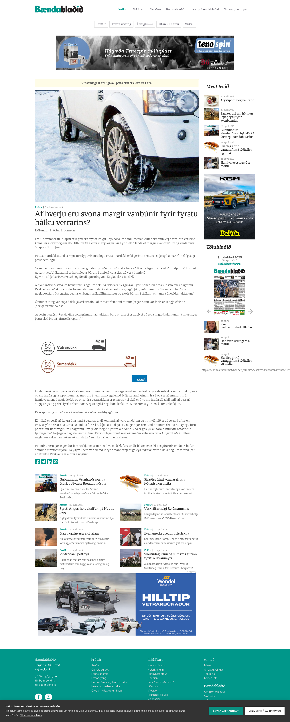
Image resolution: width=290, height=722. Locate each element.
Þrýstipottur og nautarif (237, 100)
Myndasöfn (210, 678)
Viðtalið (152, 690)
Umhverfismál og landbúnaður (109, 682)
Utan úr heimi (169, 24)
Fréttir (122, 9)
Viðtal (189, 24)
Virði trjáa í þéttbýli (74, 554)
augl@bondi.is (45, 684)
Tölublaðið (218, 247)
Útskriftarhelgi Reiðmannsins (166, 508)
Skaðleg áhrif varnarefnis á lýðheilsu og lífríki (164, 481)
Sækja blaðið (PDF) (229, 263)
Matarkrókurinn (156, 669)
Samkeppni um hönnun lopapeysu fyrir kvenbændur (237, 117)
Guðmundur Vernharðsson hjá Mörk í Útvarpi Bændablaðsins (83, 481)
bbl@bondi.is (45, 680)
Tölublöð (209, 673)
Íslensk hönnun (156, 665)
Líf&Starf (138, 9)
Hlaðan (208, 665)
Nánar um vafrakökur (31, 715)
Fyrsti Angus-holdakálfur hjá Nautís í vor (87, 510)
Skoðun (155, 9)
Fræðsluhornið (99, 673)
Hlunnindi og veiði (158, 694)
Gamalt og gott (100, 669)
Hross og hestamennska (105, 686)
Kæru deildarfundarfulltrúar (236, 325)
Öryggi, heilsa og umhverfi (107, 690)
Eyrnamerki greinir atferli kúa (166, 533)
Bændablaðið (175, 9)
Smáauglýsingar (235, 9)
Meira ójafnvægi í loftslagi (79, 533)
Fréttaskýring (121, 24)
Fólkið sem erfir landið (161, 682)
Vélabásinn (154, 699)
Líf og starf (154, 686)
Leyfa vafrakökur (226, 711)
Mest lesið (217, 86)
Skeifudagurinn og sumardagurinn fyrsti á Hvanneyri (170, 556)
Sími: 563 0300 (46, 676)
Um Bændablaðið (214, 691)
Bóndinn (153, 678)
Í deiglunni (145, 24)
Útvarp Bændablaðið (204, 9)
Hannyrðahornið (157, 673)
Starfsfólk (209, 696)
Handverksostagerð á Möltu (235, 164)
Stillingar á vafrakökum (264, 711)
